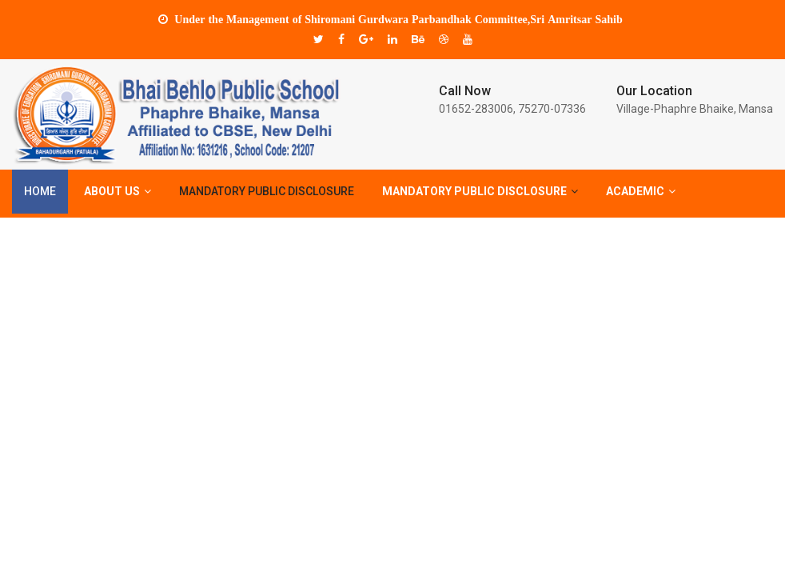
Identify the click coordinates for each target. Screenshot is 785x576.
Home (40, 192)
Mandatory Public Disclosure (266, 192)
